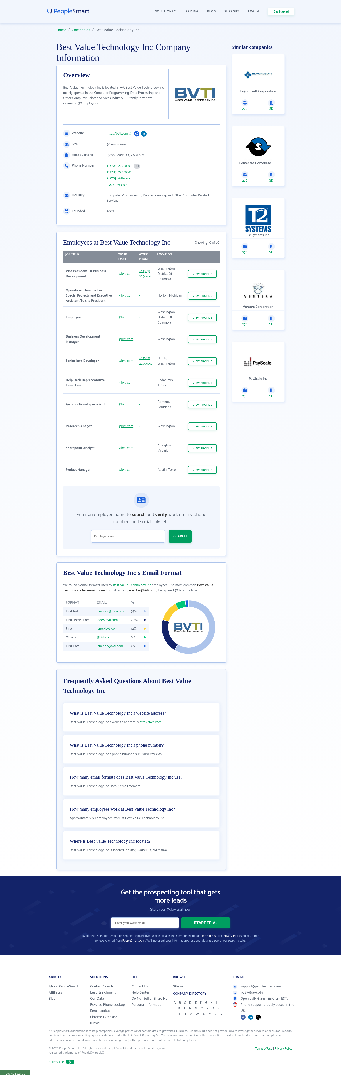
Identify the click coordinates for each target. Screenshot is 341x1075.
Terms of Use (209, 935)
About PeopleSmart (63, 986)
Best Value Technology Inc (132, 585)
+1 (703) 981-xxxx (118, 178)
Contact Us (140, 986)
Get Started (281, 11)
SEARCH (180, 536)
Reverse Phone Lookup (107, 1005)
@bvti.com (126, 274)
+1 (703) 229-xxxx (119, 166)
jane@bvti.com (107, 629)
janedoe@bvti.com (110, 646)
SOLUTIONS (165, 11)
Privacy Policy (232, 935)
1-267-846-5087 (248, 993)
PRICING (192, 11)
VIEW (202, 274)
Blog (52, 999)
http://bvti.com (117, 133)
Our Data (97, 999)
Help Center (140, 993)
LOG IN (253, 11)
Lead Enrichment (103, 993)
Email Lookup (100, 1011)
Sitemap (179, 986)
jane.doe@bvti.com (110, 611)
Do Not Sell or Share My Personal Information (149, 1002)
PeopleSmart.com (133, 940)
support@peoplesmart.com (257, 986)
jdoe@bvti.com (107, 620)
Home (61, 30)
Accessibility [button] (61, 1062)
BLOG (211, 11)
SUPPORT (231, 11)
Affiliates (55, 993)
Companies (81, 30)
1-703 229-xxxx (117, 184)
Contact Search (101, 986)
